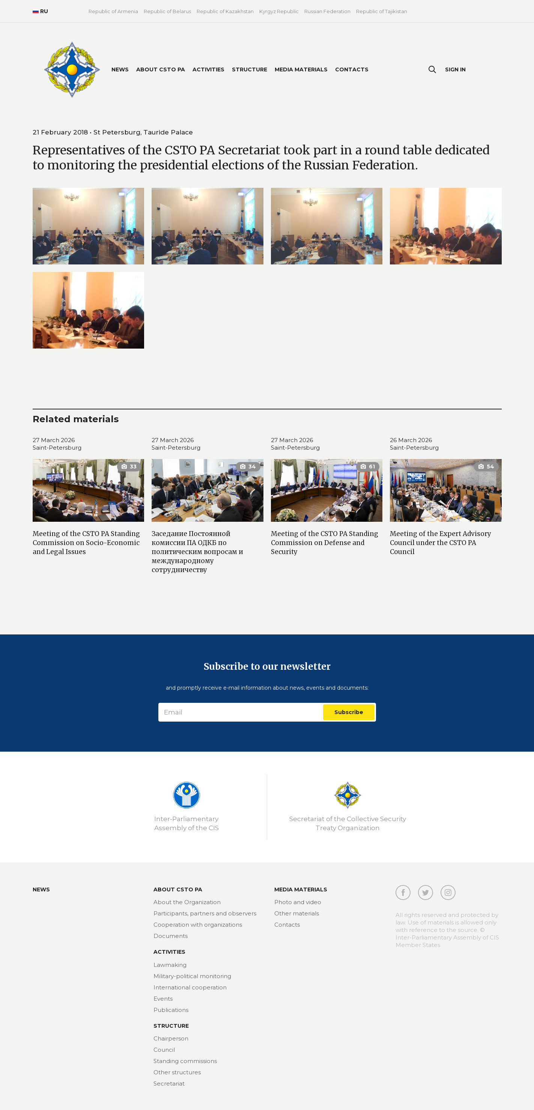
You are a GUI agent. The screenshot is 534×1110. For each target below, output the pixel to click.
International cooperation (190, 987)
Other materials (296, 913)
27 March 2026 (54, 440)
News (120, 69)
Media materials (301, 69)
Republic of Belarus (167, 11)
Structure (249, 69)
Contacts (352, 69)
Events (163, 998)
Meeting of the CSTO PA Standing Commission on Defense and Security (324, 543)
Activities (208, 69)
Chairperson (170, 1038)
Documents (170, 935)
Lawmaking (170, 964)
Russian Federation (327, 11)
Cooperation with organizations (197, 924)
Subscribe (348, 712)
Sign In (455, 69)
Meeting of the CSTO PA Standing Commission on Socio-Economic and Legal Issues (86, 543)
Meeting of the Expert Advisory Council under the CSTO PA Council (440, 543)
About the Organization (187, 902)
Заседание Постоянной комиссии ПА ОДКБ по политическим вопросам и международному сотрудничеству (197, 552)
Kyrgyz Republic (279, 11)
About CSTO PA (160, 69)
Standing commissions (185, 1061)
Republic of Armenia (113, 11)
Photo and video (297, 902)
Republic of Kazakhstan (225, 11)
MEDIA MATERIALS (300, 889)
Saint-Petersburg (57, 447)
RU (40, 11)
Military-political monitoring (192, 976)
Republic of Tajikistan (381, 11)
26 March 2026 (411, 440)
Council (164, 1049)
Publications (170, 1009)
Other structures (177, 1072)
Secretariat (169, 1083)
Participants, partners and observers (204, 913)
